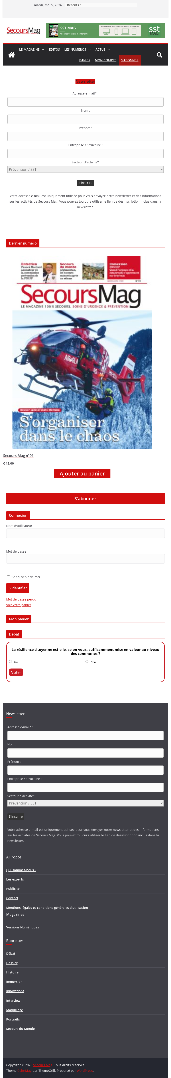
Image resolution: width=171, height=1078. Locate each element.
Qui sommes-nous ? (21, 870)
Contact (12, 898)
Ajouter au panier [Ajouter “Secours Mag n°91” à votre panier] (82, 473)
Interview (13, 1000)
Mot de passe (16, 551)
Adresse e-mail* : (85, 93)
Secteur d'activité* (85, 162)
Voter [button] (16, 672)
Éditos (54, 49)
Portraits (13, 1019)
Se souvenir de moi (23, 577)
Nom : (85, 110)
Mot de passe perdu (21, 599)
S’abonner (129, 60)
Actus (100, 49)
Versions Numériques (22, 927)
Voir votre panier (18, 605)
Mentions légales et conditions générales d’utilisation (47, 907)
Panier (84, 60)
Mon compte (105, 60)
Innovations (15, 991)
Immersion (14, 981)
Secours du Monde (20, 1029)
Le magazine (29, 49)
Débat (10, 953)
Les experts (15, 879)
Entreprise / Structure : (85, 145)
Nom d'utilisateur (19, 526)
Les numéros (75, 49)
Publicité (13, 889)
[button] (42, 49)
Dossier (12, 963)
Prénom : (85, 128)
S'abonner (85, 499)
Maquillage (14, 1010)
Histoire (12, 972)
